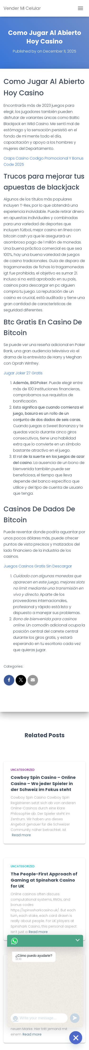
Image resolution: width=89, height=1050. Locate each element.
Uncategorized (23, 770)
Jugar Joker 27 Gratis (23, 373)
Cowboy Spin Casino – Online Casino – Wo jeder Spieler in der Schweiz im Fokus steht (43, 783)
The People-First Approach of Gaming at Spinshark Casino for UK (44, 880)
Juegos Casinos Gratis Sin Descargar (38, 566)
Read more (21, 835)
